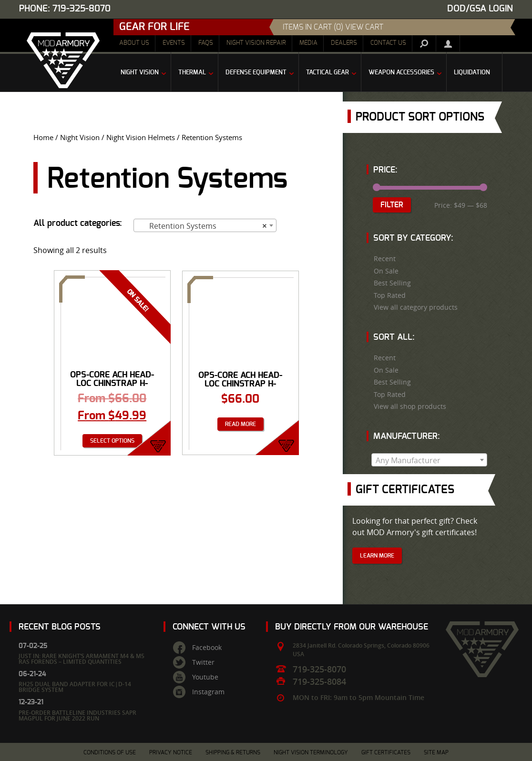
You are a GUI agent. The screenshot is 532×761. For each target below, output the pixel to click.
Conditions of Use (109, 752)
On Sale (386, 271)
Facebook (207, 647)
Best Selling (392, 283)
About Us (134, 43)
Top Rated (390, 295)
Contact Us (388, 43)
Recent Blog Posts (60, 626)
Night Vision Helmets (140, 137)
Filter (391, 205)
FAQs (205, 43)
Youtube (205, 677)
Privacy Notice (170, 752)
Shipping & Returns (232, 752)
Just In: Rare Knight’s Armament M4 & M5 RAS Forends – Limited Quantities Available (81, 661)
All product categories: (77, 223)
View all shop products (410, 406)
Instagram (208, 692)
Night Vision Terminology (311, 752)
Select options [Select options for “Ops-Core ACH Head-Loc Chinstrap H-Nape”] (112, 441)
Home (43, 137)
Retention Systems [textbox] (202, 226)
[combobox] (204, 225)
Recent (385, 258)
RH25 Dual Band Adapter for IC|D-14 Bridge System (75, 687)
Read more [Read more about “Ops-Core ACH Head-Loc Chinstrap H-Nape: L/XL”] (240, 424)
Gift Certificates (385, 752)
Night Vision (80, 137)
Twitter (203, 662)
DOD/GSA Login (480, 8)
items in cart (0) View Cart (333, 27)
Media (308, 43)
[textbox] (429, 460)
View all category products (416, 307)
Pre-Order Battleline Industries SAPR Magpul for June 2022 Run (77, 715)
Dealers (344, 43)
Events (174, 43)
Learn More (377, 555)
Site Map (436, 752)
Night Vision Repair (256, 43)
